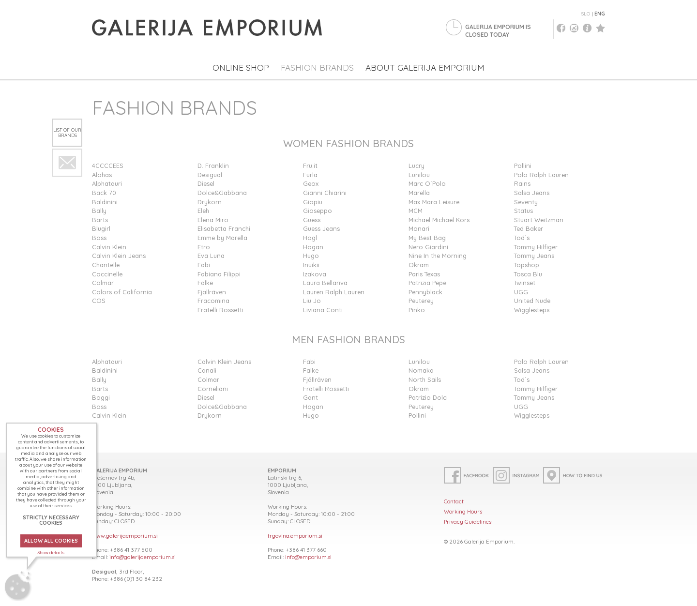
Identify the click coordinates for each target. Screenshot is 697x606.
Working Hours (463, 511)
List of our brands (67, 132)
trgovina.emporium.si (295, 535)
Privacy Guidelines (467, 521)
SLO (585, 14)
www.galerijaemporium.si (125, 535)
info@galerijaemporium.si (142, 557)
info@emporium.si (308, 557)
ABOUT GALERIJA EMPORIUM (425, 67)
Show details (51, 552)
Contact (454, 501)
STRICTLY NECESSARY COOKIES (51, 520)
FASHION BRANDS (317, 67)
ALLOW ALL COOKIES (51, 540)
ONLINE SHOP (240, 67)
